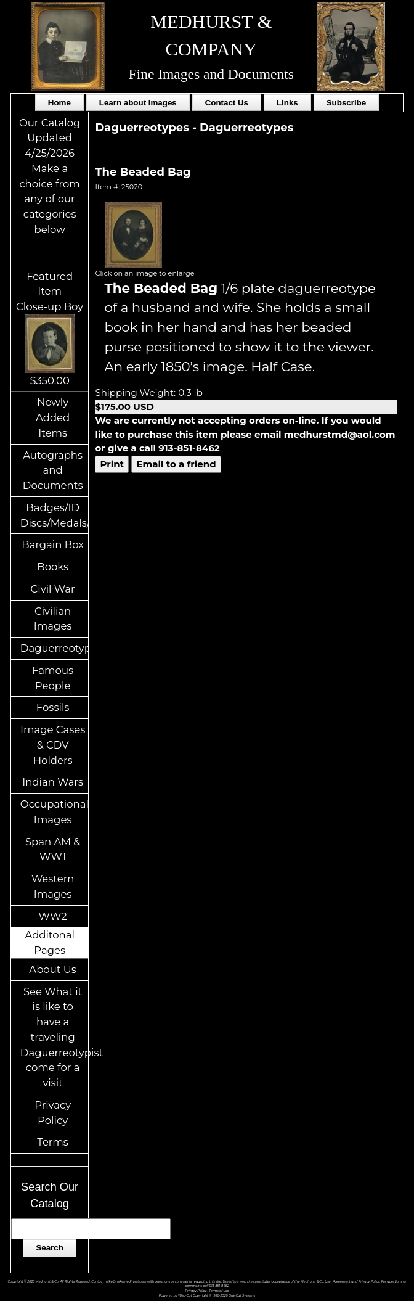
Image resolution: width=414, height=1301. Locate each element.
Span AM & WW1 (52, 849)
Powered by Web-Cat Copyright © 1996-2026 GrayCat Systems (207, 1295)
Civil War (53, 589)
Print (112, 464)
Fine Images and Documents (211, 74)
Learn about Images (138, 102)
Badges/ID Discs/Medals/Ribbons (54, 515)
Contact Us (226, 102)
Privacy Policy (52, 1113)
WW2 (53, 916)
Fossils (53, 707)
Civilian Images (53, 619)
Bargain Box (53, 544)
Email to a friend (176, 464)
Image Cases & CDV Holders (52, 744)
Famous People (52, 678)
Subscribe (346, 102)
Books (52, 566)
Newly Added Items (53, 417)
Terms (52, 1142)
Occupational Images (54, 812)
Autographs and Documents (53, 470)
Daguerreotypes (54, 648)
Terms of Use (219, 1290)
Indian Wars (52, 782)
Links (287, 102)
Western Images (52, 886)
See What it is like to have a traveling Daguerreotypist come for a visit (54, 1037)
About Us (52, 969)
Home (59, 102)
